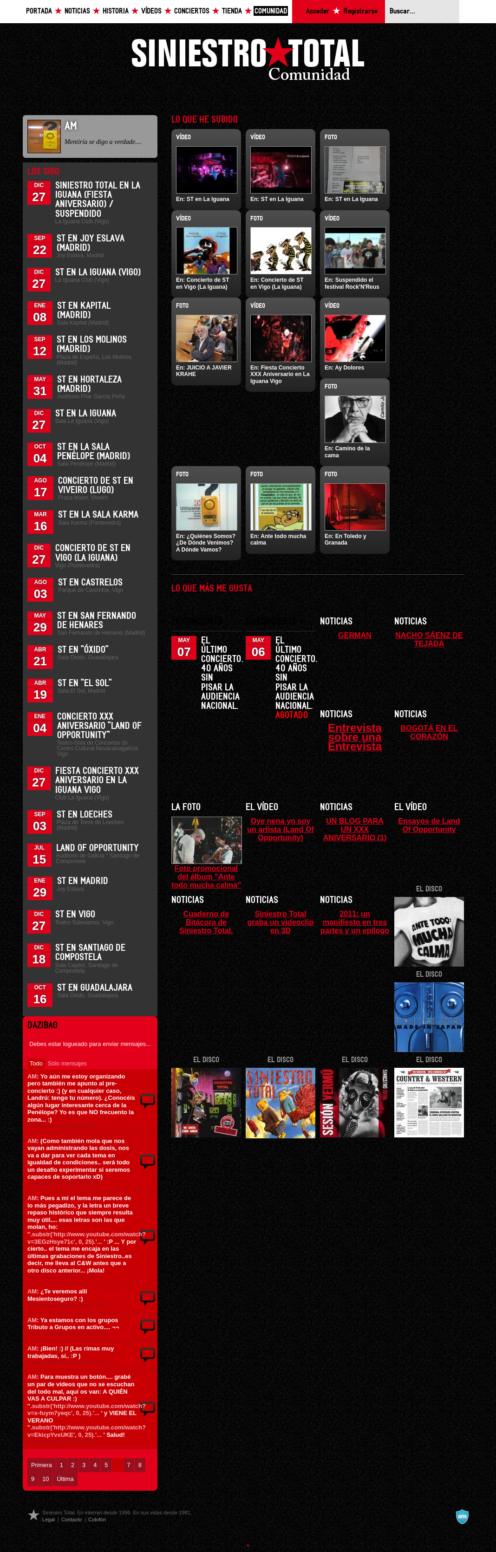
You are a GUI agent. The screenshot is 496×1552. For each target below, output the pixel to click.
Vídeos (151, 11)
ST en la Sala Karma (98, 515)
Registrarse (361, 11)
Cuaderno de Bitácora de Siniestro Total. (206, 922)
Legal (48, 1519)
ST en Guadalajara (94, 988)
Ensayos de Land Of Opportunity (429, 825)
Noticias (77, 11)
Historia (116, 11)
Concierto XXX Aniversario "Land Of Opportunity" (99, 726)
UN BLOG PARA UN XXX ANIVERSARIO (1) (355, 829)
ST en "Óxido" (83, 650)
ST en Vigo (75, 914)
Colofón (97, 1519)
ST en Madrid (82, 881)
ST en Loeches (84, 815)
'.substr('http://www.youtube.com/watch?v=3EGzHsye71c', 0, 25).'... (86, 1238)
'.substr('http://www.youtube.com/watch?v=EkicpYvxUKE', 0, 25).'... (86, 1431)
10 (45, 1478)
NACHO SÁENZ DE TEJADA (429, 639)
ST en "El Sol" (85, 683)
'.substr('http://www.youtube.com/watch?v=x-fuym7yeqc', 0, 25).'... (86, 1410)
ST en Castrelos (90, 582)
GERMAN (355, 635)
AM (32, 1076)
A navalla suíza (462, 1516)
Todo (36, 1063)
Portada (39, 11)
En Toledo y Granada (345, 539)
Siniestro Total (248, 61)
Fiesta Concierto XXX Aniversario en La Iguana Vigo (97, 780)
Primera (41, 1464)
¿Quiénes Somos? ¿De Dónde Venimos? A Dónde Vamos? (205, 543)
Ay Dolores (349, 367)
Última (65, 1478)
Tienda (232, 11)
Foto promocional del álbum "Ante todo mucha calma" (206, 876)
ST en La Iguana (85, 413)
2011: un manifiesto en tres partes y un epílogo (354, 922)
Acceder (317, 11)
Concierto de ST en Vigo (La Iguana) (202, 283)
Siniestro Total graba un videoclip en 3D (280, 922)
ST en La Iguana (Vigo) (98, 272)
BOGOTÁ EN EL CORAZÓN (428, 732)
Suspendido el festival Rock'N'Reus (352, 283)
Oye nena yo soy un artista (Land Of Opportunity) (280, 829)
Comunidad (271, 11)
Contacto (71, 1519)
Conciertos (191, 11)
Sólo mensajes (67, 1063)
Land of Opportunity (97, 848)
